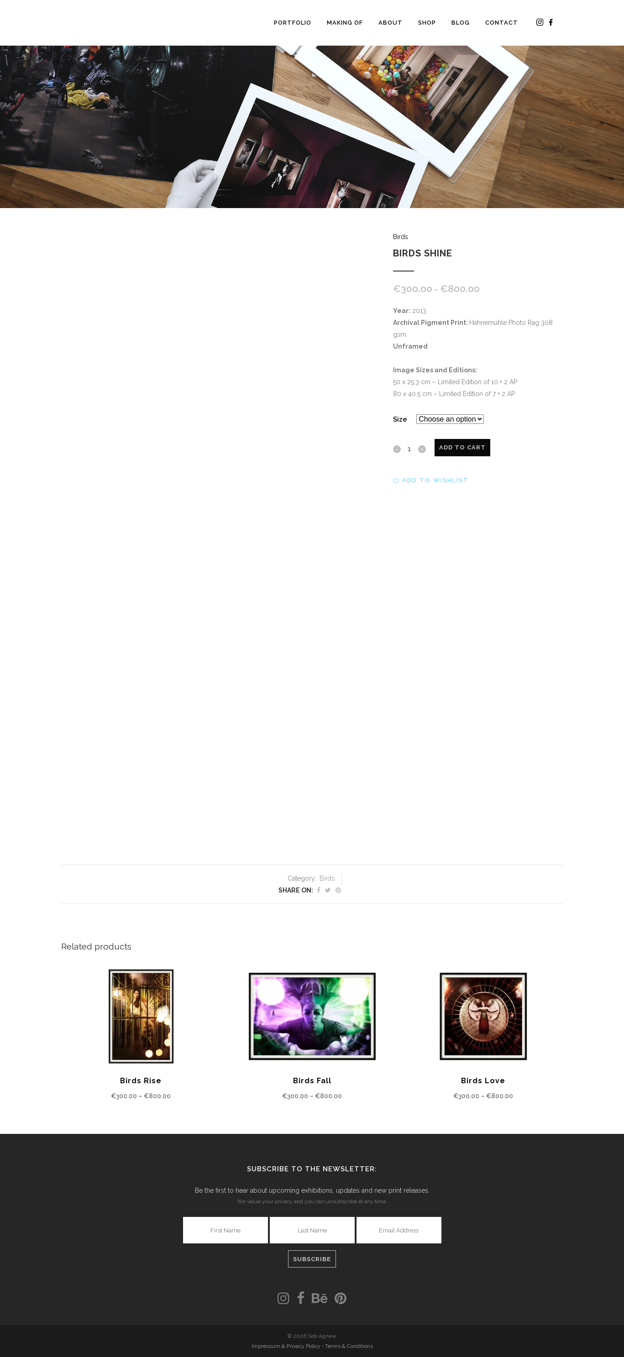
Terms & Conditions (349, 1346)
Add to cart (462, 447)
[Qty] (409, 448)
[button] (431, 480)
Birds (400, 236)
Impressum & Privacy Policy (287, 1346)
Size (400, 419)
